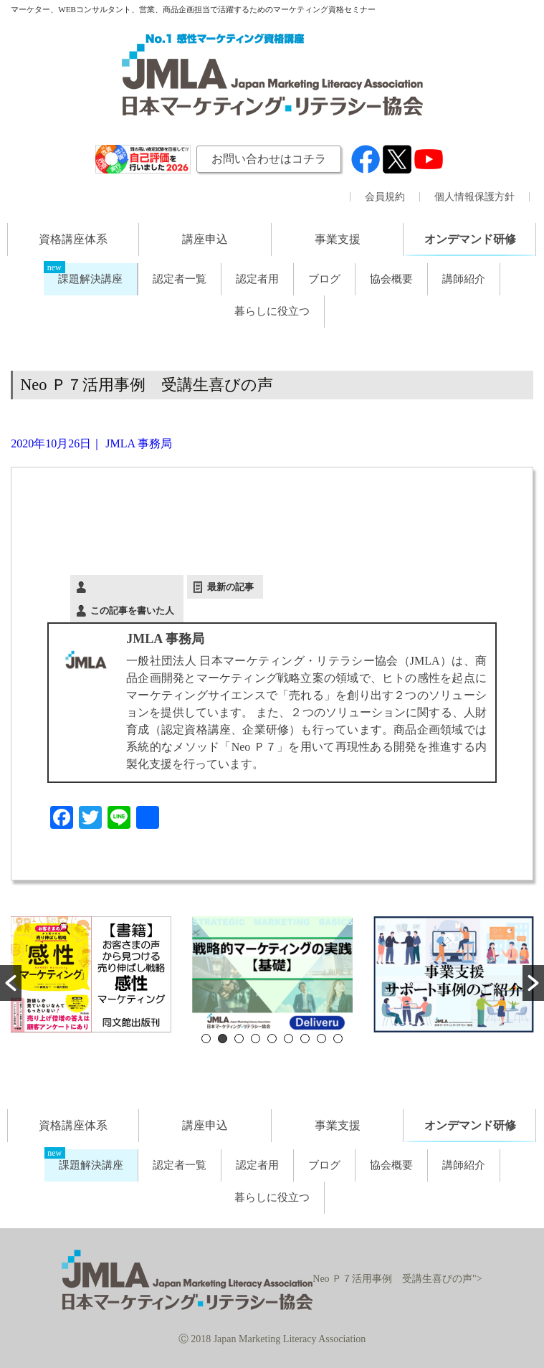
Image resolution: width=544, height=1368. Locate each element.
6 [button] (288, 1038)
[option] (90, 974)
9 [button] (338, 1038)
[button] (11, 983)
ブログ (324, 279)
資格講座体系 (73, 239)
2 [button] (222, 1038)
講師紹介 (463, 279)
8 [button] (321, 1038)
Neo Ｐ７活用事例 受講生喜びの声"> (272, 1278)
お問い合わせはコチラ (268, 159)
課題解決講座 (90, 279)
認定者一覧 (179, 279)
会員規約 (385, 197)
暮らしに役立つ (272, 311)
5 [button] (272, 1038)
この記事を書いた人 (132, 610)
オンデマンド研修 (470, 239)
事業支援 (338, 239)
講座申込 (205, 239)
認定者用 (257, 279)
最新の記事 (230, 586)
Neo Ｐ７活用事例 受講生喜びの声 (146, 385)
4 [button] (255, 1038)
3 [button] (239, 1038)
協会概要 (391, 279)
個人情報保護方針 (474, 197)
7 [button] (305, 1038)
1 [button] (206, 1038)
